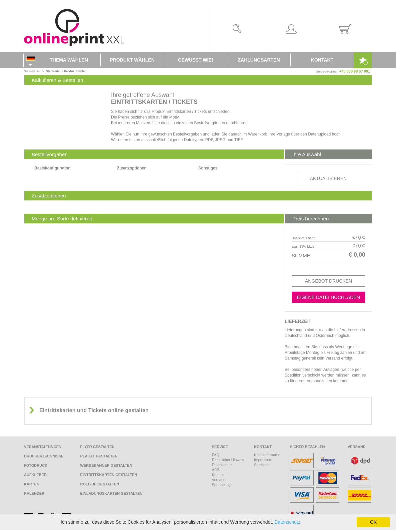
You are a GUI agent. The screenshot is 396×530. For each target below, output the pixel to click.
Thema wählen (69, 60)
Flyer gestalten (97, 447)
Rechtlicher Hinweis (228, 460)
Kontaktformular (267, 455)
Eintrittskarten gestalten (108, 475)
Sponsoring (221, 485)
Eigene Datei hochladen (328, 297)
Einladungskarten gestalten (111, 493)
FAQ (215, 455)
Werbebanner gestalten (106, 465)
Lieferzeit (298, 321)
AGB (216, 470)
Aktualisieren (328, 178)
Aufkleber (35, 475)
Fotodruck (35, 465)
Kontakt (322, 60)
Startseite (261, 465)
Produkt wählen (132, 60)
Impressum (263, 460)
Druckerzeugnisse (44, 456)
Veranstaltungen (42, 447)
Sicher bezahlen (307, 447)
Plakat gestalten (99, 456)
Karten (31, 484)
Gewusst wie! (195, 60)
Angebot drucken (328, 281)
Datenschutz (222, 465)
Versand (218, 480)
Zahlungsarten (259, 60)
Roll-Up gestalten (99, 484)
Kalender (34, 493)
